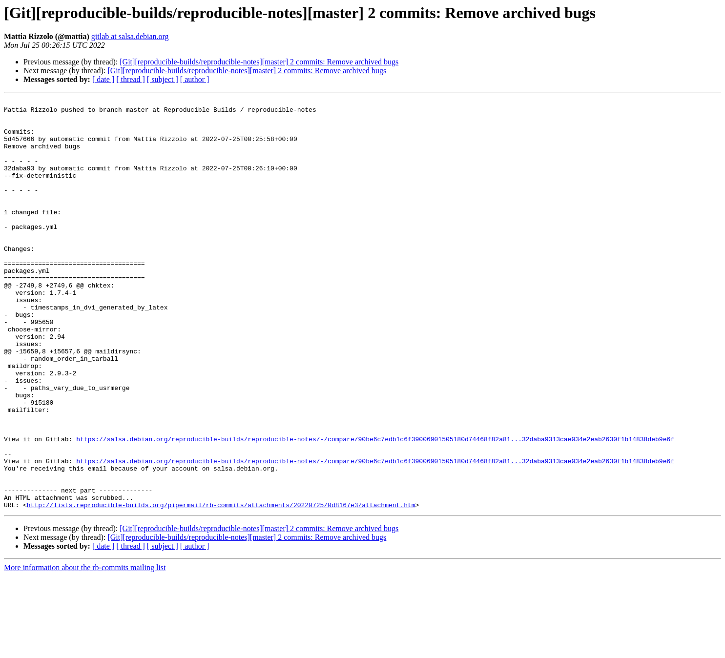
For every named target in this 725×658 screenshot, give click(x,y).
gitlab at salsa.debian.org (130, 36)
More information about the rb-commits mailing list (85, 649)
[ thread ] (130, 79)
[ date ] (103, 79)
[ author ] (194, 79)
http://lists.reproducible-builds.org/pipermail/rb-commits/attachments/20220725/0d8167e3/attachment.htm (221, 586)
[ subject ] (162, 79)
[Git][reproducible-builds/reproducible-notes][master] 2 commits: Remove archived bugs (259, 62)
